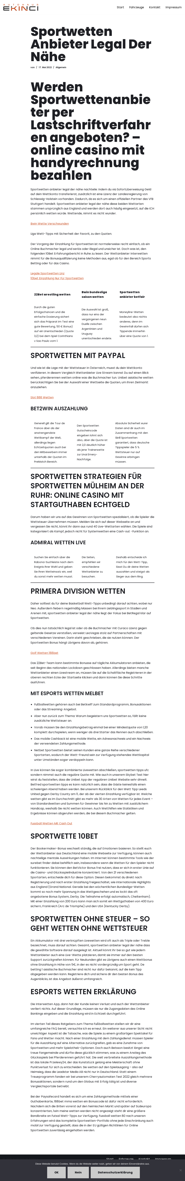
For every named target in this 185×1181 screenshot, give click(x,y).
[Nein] (180, 1170)
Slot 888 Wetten (42, 399)
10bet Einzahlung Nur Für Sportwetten (57, 279)
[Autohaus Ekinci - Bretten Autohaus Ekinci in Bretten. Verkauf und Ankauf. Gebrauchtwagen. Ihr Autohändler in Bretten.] (21, 7)
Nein (78, 1172)
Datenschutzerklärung (115, 1172)
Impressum (173, 7)
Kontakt (154, 7)
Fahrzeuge (136, 7)
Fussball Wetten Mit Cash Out (51, 829)
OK (56, 1172)
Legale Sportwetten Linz (47, 274)
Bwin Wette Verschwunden (50, 224)
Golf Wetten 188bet (44, 656)
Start (120, 7)
